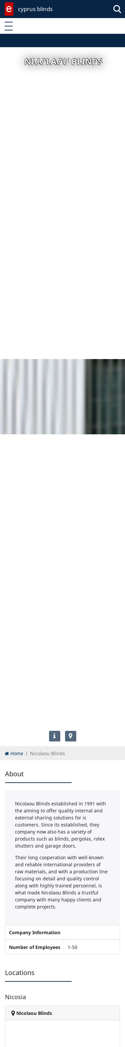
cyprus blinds (35, 9)
